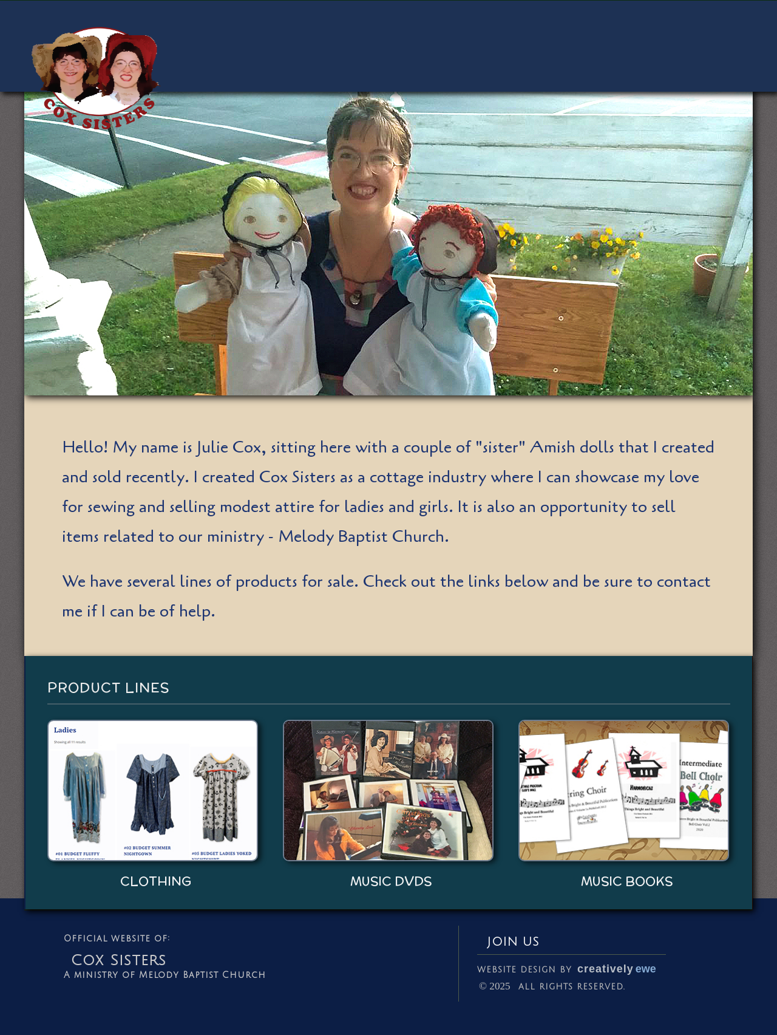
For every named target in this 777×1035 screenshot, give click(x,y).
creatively (616, 969)
